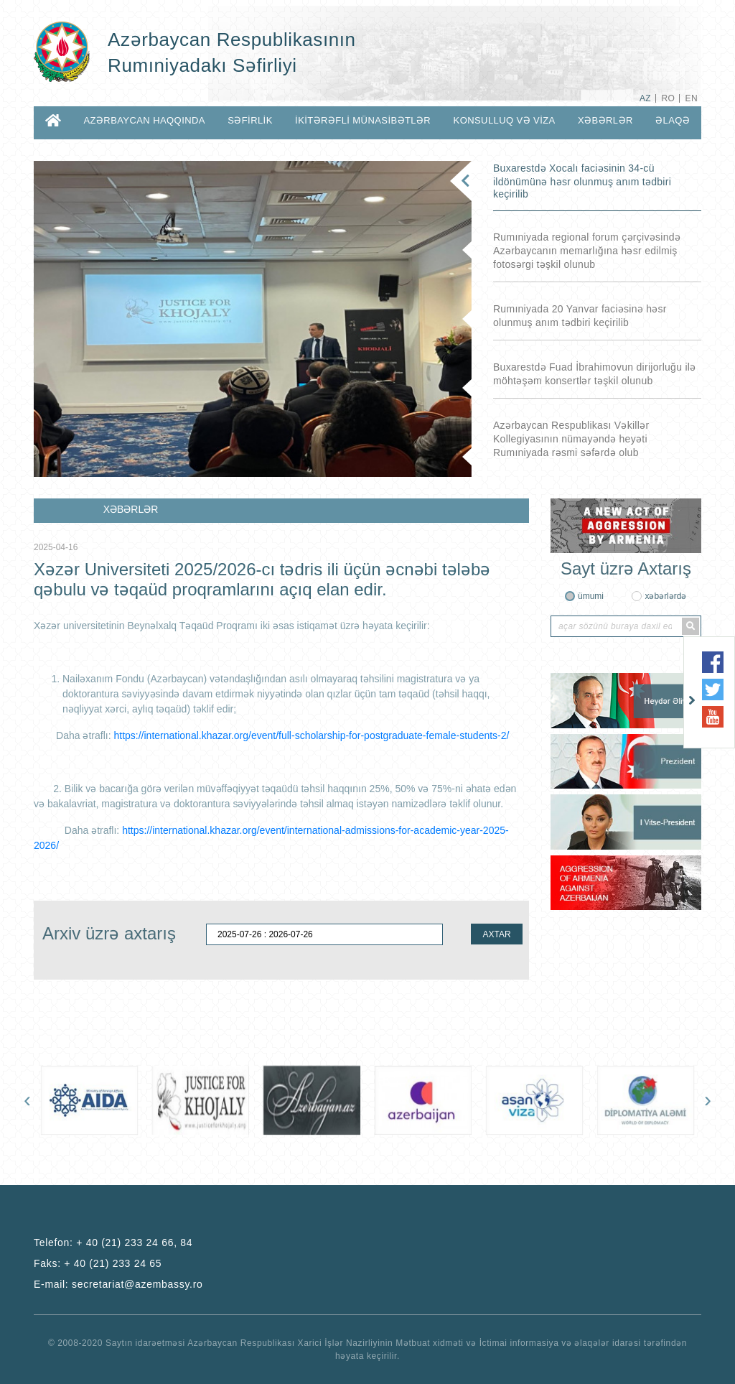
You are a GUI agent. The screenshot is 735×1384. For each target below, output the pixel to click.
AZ (645, 98)
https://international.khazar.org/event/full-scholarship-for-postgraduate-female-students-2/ (311, 735)
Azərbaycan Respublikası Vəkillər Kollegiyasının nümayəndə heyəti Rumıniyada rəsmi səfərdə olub (571, 438)
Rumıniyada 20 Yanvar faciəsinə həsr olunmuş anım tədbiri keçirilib (580, 315)
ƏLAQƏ (672, 120)
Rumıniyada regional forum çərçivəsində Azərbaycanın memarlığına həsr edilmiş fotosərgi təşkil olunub (586, 250)
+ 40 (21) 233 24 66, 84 (134, 1242)
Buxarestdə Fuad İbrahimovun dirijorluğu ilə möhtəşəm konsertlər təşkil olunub (594, 373)
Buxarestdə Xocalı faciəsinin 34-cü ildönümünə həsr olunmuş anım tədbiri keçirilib (582, 181)
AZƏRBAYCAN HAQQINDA (144, 120)
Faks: (97, 1263)
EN (691, 98)
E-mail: (118, 1284)
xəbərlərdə (665, 596)
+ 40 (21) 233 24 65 (112, 1263)
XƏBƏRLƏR (605, 120)
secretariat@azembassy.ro (137, 1284)
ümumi (591, 596)
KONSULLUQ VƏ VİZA (505, 120)
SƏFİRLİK (250, 120)
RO (668, 98)
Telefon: (113, 1242)
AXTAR (496, 934)
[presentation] (27, 1100)
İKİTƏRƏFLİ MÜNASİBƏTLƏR (363, 120)
